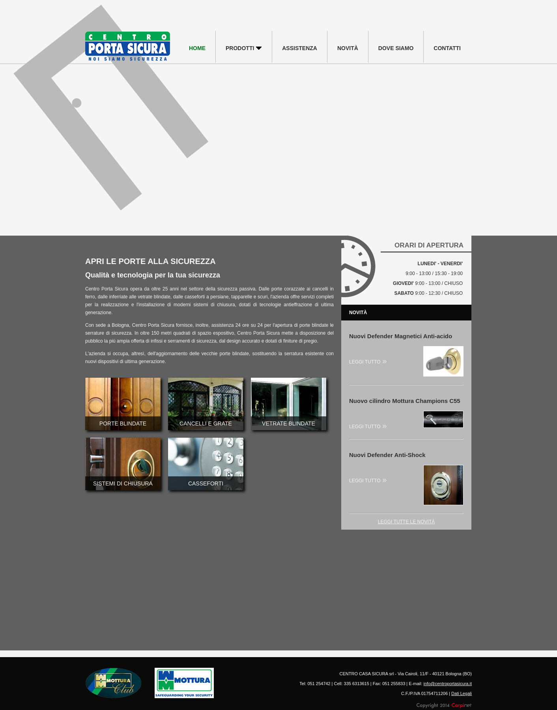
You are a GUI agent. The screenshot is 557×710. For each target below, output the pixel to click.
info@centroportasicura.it (448, 683)
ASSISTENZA (299, 48)
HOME (197, 48)
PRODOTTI (244, 48)
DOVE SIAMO (395, 48)
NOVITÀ (347, 48)
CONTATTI (447, 48)
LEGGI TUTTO (368, 362)
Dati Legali (461, 693)
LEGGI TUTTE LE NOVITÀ (406, 522)
